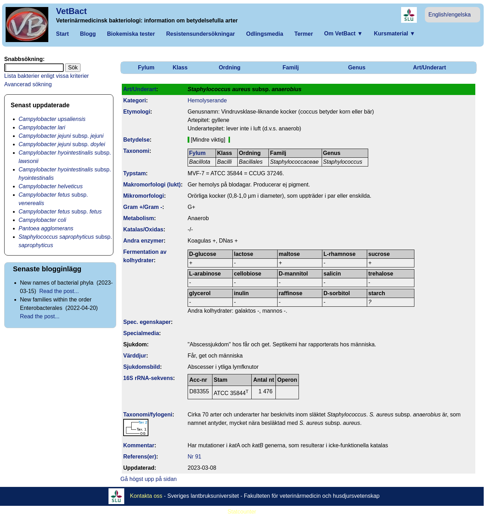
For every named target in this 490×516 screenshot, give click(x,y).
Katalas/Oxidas (143, 229)
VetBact (71, 11)
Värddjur (134, 356)
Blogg (88, 34)
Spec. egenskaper (147, 322)
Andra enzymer (143, 241)
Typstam (134, 173)
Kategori (134, 100)
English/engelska (449, 15)
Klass (180, 67)
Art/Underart (429, 67)
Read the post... (59, 291)
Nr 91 (194, 457)
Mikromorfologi (143, 196)
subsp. (61, 136)
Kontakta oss (146, 496)
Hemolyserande (207, 100)
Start (62, 34)
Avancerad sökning (28, 84)
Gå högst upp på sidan (148, 479)
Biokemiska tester (131, 34)
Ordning (229, 67)
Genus (356, 67)
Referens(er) (139, 457)
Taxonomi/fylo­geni (147, 414)
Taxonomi (136, 151)
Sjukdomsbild (141, 367)
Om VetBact (343, 33)
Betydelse (136, 140)
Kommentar (138, 445)
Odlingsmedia (264, 34)
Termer (303, 34)
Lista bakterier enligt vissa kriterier (46, 76)
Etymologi (136, 112)
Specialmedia (141, 333)
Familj (290, 67)
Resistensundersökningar (200, 34)
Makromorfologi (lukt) (152, 185)
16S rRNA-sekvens (148, 378)
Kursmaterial (394, 33)
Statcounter (241, 512)
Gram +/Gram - (142, 207)
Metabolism (138, 218)
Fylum (146, 67)
